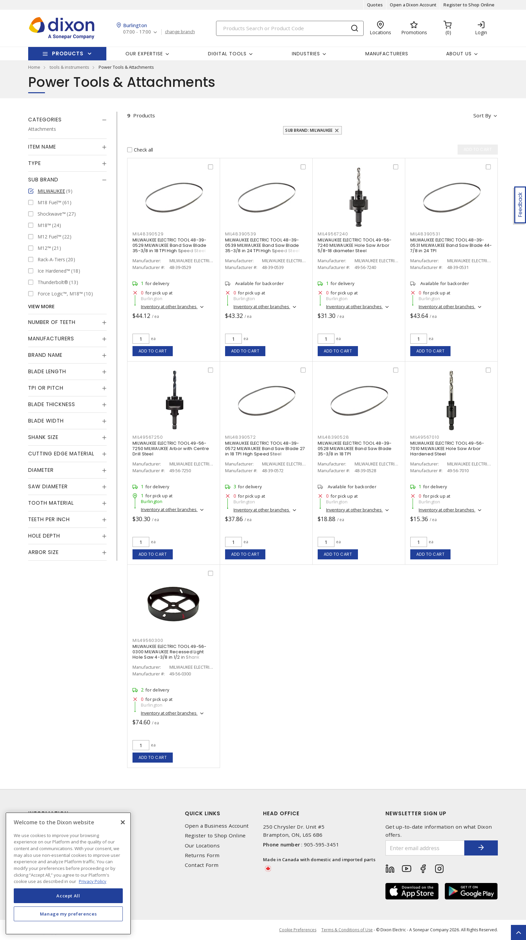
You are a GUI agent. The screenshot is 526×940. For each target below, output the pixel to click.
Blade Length (47, 371)
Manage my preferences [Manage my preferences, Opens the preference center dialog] (68, 914)
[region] (68, 873)
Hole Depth (44, 535)
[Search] (290, 28)
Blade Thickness (51, 404)
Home (34, 67)
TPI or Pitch (45, 387)
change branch (180, 32)
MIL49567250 (148, 437)
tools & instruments (69, 67)
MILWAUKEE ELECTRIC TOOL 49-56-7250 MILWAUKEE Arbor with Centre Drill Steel (171, 448)
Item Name (42, 146)
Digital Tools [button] (227, 53)
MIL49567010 (424, 437)
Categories (45, 119)
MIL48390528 (333, 437)
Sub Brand (43, 179)
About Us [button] (459, 53)
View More (41, 306)
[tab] (67, 120)
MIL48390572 (240, 437)
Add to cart (153, 351)
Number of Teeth (51, 322)
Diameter (41, 470)
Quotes (375, 5)
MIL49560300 (148, 640)
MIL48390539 (240, 234)
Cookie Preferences (297, 930)
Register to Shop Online (468, 5)
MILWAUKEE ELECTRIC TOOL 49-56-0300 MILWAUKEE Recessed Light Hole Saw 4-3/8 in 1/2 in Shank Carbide (170, 654)
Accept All (68, 896)
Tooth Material (51, 502)
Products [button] (68, 53)
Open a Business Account (217, 826)
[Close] (122, 822)
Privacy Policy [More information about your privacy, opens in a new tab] (92, 881)
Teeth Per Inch (49, 519)
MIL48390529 (148, 234)
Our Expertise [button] (144, 53)
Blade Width (46, 420)
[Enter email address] (425, 847)
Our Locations (202, 845)
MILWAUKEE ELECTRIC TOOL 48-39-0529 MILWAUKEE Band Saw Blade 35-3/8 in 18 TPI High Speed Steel (170, 245)
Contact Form (202, 865)
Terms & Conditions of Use (347, 930)
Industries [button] (306, 53)
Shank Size (43, 437)
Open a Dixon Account (413, 5)
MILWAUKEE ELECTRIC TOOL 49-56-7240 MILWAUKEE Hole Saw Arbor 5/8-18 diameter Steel (355, 245)
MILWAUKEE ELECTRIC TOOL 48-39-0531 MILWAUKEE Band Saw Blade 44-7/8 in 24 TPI (451, 245)
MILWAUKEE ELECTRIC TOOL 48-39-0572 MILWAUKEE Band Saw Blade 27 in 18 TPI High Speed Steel (265, 448)
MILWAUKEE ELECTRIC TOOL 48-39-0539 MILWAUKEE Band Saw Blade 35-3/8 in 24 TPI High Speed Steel (262, 245)
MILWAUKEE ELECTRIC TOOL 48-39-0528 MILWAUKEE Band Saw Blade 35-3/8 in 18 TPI (355, 448)
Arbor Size (43, 552)
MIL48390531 (425, 234)
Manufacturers (386, 53)
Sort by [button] (482, 115)
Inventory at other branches (169, 306)
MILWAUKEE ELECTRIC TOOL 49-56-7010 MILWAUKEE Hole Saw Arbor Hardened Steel (447, 448)
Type (34, 163)
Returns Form (202, 855)
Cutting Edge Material (61, 453)
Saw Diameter (48, 486)
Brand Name (45, 354)
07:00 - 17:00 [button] (137, 32)
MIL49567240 (333, 234)
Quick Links (202, 813)
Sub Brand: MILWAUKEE (308, 130)
